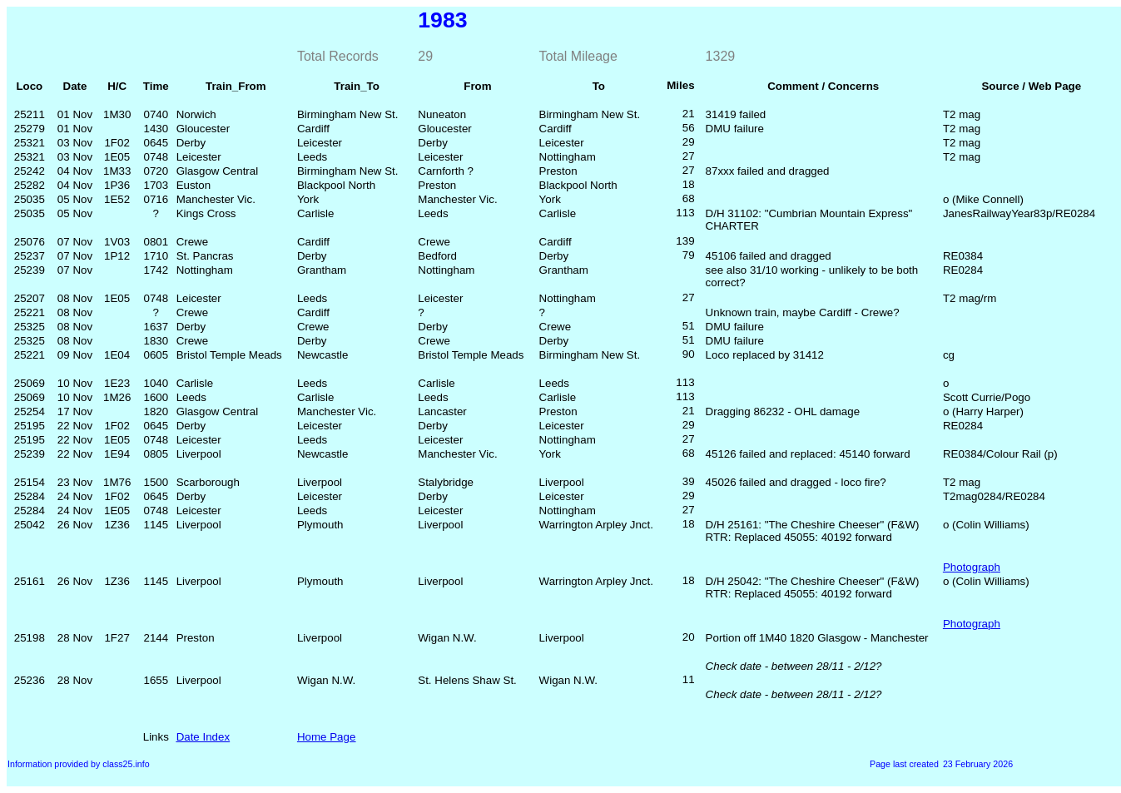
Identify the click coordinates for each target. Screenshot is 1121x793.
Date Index (203, 737)
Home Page (326, 737)
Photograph (971, 567)
